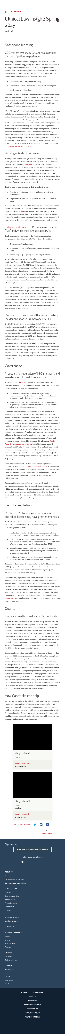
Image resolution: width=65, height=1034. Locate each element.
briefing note (31, 164)
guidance (20, 211)
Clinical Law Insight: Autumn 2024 (18, 146)
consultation (22, 382)
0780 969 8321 (20, 766)
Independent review (17, 227)
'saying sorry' (10, 598)
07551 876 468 (20, 817)
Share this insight (22, 824)
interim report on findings (38, 466)
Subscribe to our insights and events (32, 849)
